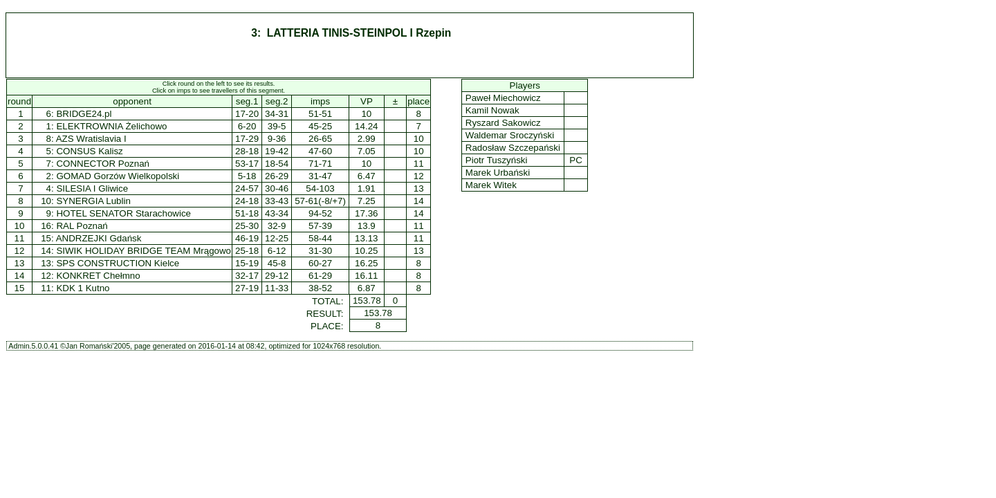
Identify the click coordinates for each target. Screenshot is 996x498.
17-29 (247, 138)
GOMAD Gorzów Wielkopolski (117, 176)
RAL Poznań (81, 226)
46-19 (247, 238)
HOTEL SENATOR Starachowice (123, 213)
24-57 (247, 188)
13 (19, 263)
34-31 (276, 114)
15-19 (247, 263)
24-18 (247, 201)
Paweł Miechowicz (503, 98)
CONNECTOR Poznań (102, 163)
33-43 (276, 201)
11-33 (276, 288)
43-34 (276, 213)
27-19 (247, 288)
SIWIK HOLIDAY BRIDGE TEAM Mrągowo (143, 251)
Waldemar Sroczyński (510, 135)
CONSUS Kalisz (89, 151)
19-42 (276, 151)
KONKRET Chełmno (98, 275)
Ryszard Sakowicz (503, 123)
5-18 (247, 176)
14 (19, 275)
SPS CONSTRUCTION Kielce (117, 263)
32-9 (277, 226)
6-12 (277, 251)
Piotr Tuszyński (496, 160)
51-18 (247, 213)
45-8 (277, 263)
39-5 (277, 126)
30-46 (276, 188)
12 (19, 251)
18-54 (276, 163)
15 (19, 288)
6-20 (247, 126)
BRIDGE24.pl (83, 114)
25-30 (247, 226)
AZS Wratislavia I (91, 138)
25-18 (247, 251)
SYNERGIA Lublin (93, 201)
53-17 (247, 163)
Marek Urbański (498, 172)
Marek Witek (491, 185)
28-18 (247, 151)
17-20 (247, 114)
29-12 (276, 275)
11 (19, 238)
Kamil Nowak (492, 110)
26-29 (276, 176)
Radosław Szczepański (512, 147)
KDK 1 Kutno (82, 288)
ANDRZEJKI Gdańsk (99, 238)
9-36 (277, 138)
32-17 (247, 275)
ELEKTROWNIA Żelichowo (111, 126)
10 (19, 226)
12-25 (276, 238)
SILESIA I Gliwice (92, 188)
